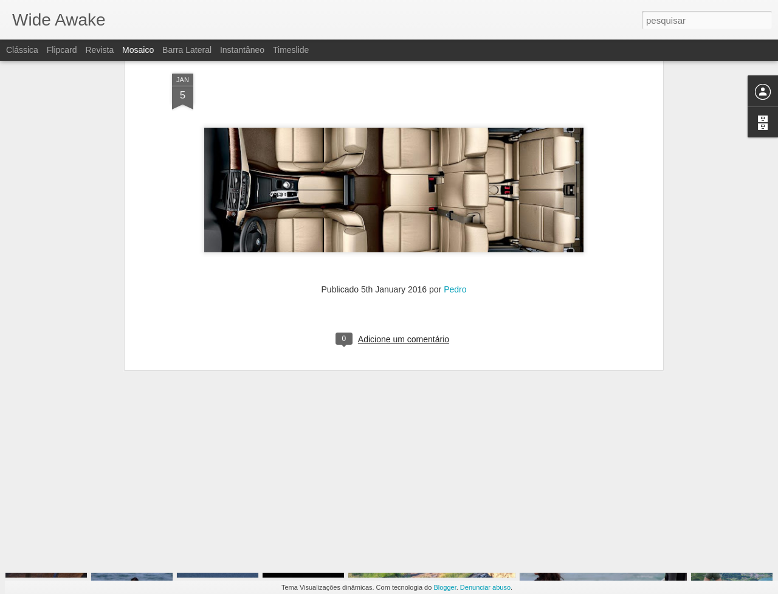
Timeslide (291, 50)
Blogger (444, 587)
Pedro (455, 187)
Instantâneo (242, 50)
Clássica (22, 50)
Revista (99, 50)
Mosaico (138, 50)
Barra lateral (187, 50)
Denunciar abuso (485, 587)
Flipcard (62, 50)
